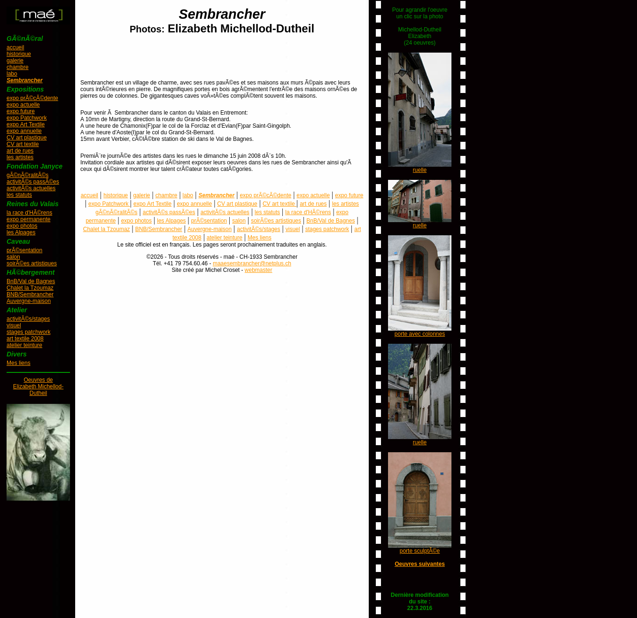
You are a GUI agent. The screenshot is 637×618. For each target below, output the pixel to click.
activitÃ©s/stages (28, 319)
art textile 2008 (25, 338)
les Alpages (21, 232)
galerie (15, 60)
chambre (18, 67)
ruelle (420, 170)
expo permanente (28, 219)
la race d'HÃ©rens (29, 212)
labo (12, 73)
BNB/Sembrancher (30, 294)
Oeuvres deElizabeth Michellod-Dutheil (38, 386)
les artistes (20, 157)
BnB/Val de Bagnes (31, 281)
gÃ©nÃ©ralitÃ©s (27, 175)
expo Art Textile (26, 124)
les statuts (19, 195)
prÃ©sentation (24, 250)
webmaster (258, 270)
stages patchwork (28, 332)
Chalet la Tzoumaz (30, 288)
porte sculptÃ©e (420, 551)
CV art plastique (27, 137)
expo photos (22, 226)
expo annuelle (24, 131)
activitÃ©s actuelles (31, 188)
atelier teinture (24, 345)
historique (19, 54)
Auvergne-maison (29, 301)
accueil (15, 47)
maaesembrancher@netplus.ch (252, 263)
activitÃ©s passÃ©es (33, 181)
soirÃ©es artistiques (32, 263)
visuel (14, 325)
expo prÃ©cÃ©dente (32, 98)
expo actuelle (23, 104)
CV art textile (23, 144)
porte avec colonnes (420, 334)
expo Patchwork (27, 118)
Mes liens (19, 363)
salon (13, 257)
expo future (21, 111)
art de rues (20, 150)
